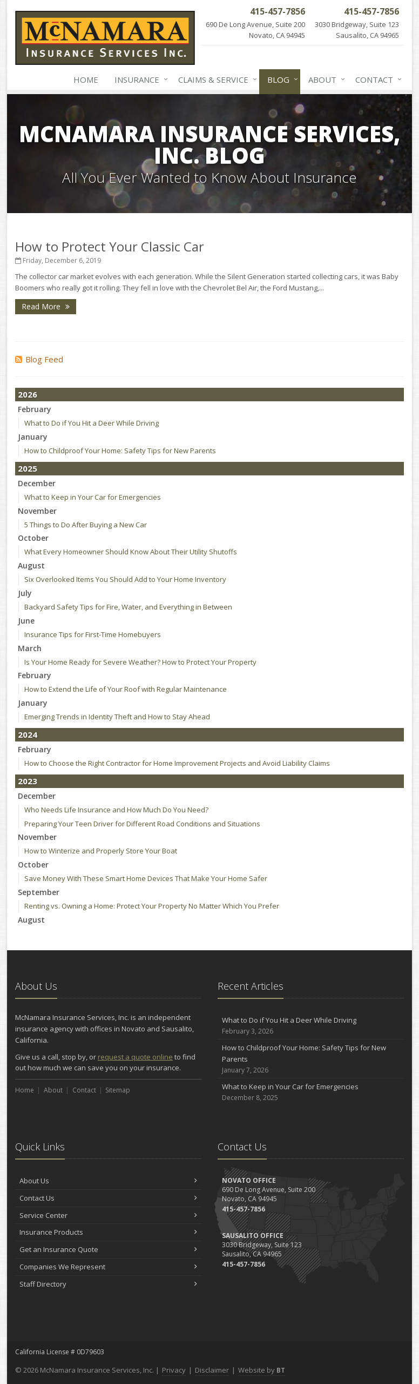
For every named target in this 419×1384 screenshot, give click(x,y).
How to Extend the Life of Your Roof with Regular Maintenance (125, 689)
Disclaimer (212, 1370)
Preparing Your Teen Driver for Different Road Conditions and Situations (142, 824)
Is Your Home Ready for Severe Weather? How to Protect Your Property (140, 662)
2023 (27, 781)
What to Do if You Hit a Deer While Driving (91, 423)
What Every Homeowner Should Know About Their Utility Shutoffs (130, 552)
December (37, 483)
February (34, 409)
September (38, 892)
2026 (27, 394)
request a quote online (135, 1057)
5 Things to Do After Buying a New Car (85, 524)
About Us (108, 1181)
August (31, 565)
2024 (27, 734)
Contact (376, 79)
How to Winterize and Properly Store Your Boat (100, 851)
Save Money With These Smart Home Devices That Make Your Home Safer (145, 878)
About (324, 79)
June (26, 620)
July (25, 593)
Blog (280, 79)
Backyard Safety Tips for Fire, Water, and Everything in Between (128, 607)
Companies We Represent (108, 1267)
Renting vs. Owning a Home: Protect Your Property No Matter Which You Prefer (151, 906)
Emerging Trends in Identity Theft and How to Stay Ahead (117, 716)
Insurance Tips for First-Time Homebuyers (92, 634)
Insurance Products (108, 1232)
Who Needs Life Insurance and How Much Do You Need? (116, 809)
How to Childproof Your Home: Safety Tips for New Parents (120, 450)
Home (85, 79)
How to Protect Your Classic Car (109, 246)
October (33, 538)
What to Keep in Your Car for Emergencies (92, 497)
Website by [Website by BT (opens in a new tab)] (261, 1370)
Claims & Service (215, 79)
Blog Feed (39, 359)
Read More (46, 306)
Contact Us (108, 1198)
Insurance (139, 79)
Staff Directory (108, 1284)
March (30, 648)
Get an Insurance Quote (108, 1249)
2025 (27, 468)
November (37, 511)
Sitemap (117, 1090)
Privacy (174, 1370)
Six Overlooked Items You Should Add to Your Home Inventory (125, 579)
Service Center (108, 1215)
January (33, 437)
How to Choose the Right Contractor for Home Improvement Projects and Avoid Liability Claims (177, 763)
